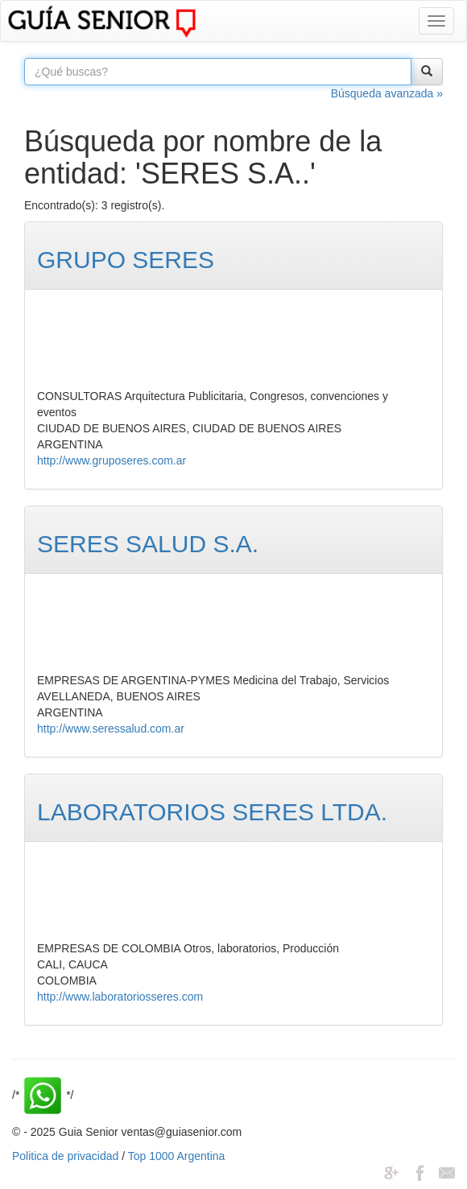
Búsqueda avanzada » (387, 93)
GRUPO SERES (125, 259)
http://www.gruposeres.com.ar (111, 460)
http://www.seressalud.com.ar (110, 728)
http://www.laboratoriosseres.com (120, 996)
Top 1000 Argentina (176, 1156)
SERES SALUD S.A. (147, 544)
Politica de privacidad (65, 1156)
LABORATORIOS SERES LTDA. (212, 812)
